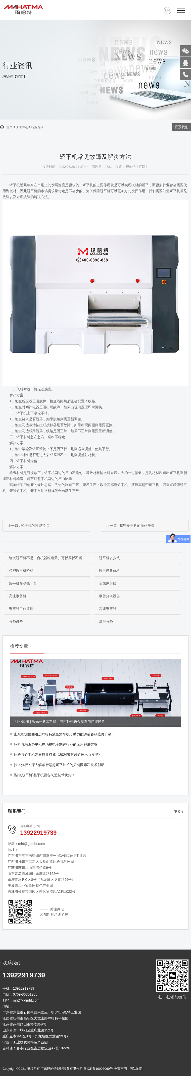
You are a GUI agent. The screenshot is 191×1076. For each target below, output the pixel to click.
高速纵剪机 (17, 596)
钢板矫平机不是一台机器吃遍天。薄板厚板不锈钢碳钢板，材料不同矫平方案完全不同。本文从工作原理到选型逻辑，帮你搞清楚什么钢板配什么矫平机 (50, 558)
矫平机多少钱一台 (23, 583)
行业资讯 (37, 127)
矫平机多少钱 (109, 558)
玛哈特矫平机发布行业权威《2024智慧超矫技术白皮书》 (58, 755)
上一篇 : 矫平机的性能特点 (28, 526)
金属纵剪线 (107, 583)
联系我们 (182, 127)
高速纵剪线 (107, 609)
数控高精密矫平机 (114, 485)
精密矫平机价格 (21, 571)
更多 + (178, 812)
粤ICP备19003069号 (98, 1069)
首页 (6, 127)
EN (167, 10)
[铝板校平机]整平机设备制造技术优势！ (44, 775)
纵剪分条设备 (109, 596)
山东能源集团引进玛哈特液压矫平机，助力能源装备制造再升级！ (64, 734)
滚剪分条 (106, 621)
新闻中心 (22, 127)
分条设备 (16, 621)
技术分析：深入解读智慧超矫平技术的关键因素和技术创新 (59, 765)
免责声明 (120, 1069)
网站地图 (136, 1069)
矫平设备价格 (109, 571)
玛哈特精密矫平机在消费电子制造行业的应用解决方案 (55, 744)
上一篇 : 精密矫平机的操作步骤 (130, 526)
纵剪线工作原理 (21, 609)
